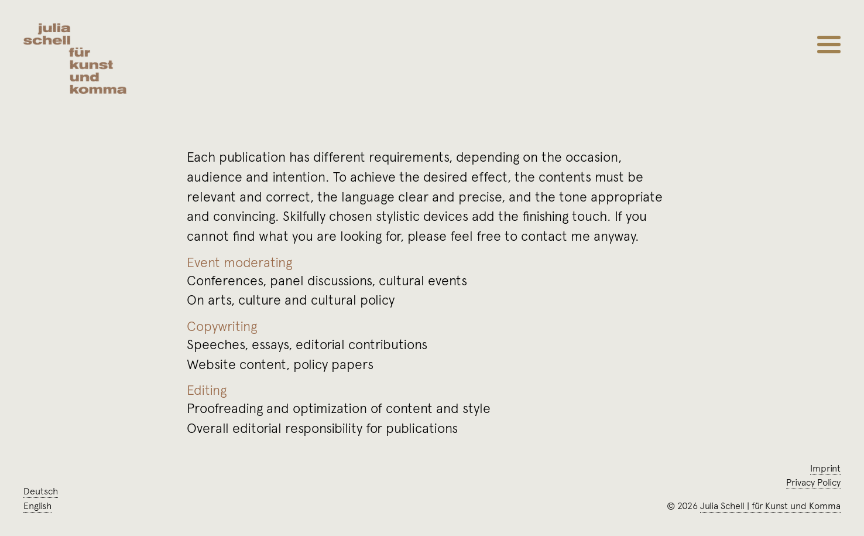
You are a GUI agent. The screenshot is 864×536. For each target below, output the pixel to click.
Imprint (825, 467)
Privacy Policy (813, 482)
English (37, 505)
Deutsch (40, 490)
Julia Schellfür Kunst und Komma (770, 505)
